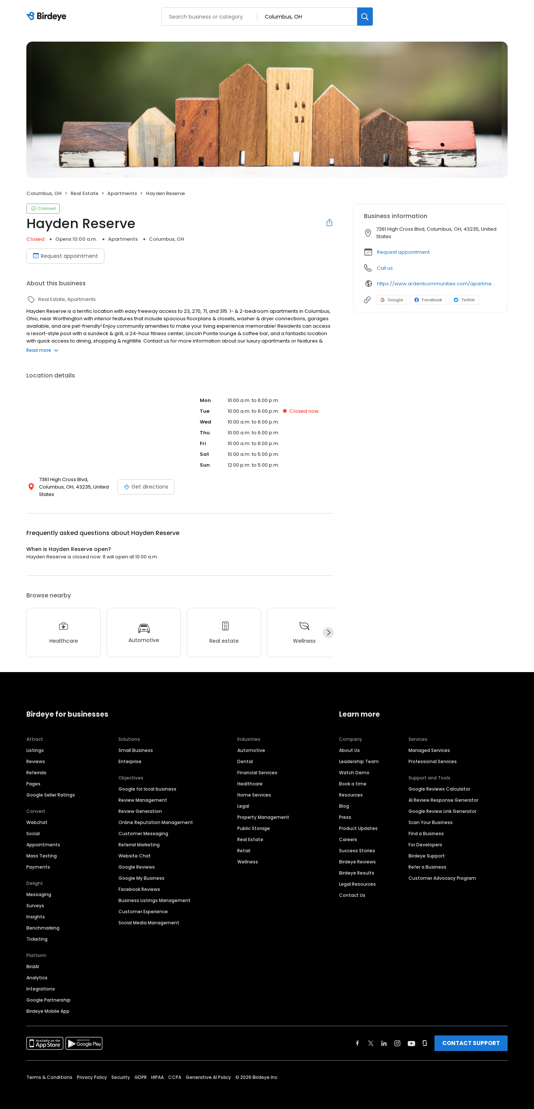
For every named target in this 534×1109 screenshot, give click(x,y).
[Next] (328, 625)
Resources (351, 787)
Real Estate (250, 832)
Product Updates (358, 821)
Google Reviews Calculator (439, 781)
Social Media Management (148, 915)
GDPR (140, 1070)
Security (120, 1070)
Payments (38, 859)
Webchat (37, 815)
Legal (243, 798)
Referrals (36, 765)
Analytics (37, 970)
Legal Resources (357, 876)
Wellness (247, 854)
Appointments (43, 837)
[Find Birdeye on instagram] (397, 1036)
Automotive (251, 743)
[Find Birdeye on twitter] (371, 1036)
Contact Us (352, 888)
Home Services (254, 787)
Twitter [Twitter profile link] (464, 300)
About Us (349, 743)
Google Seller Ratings (50, 787)
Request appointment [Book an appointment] (65, 256)
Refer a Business (427, 859)
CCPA (174, 1070)
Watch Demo (354, 765)
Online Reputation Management (155, 815)
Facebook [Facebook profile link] (428, 300)
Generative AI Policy (208, 1070)
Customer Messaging (143, 826)
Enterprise (129, 754)
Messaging (38, 887)
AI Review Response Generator (443, 792)
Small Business (135, 743)
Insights (35, 909)
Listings (35, 743)
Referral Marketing (139, 837)
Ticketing (37, 931)
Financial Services (257, 765)
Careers (348, 832)
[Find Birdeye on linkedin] (384, 1036)
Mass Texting (41, 848)
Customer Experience (143, 904)
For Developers (425, 837)
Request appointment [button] (403, 252)
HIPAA (157, 1070)
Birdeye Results (356, 865)
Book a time (353, 776)
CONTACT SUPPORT (471, 1036)
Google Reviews (136, 859)
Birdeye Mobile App (47, 1004)
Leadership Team (359, 754)
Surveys (35, 898)
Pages (33, 776)
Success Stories (357, 843)
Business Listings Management (154, 893)
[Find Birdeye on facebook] (358, 1036)
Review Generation (140, 804)
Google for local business (147, 781)
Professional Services (432, 754)
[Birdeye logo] (47, 17)
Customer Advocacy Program (442, 871)
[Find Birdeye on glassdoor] (425, 1036)
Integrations (40, 981)
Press (345, 810)
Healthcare (250, 776)
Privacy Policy (92, 1070)
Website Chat (134, 848)
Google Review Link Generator (442, 804)
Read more (42, 350)
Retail (243, 843)
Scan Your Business (430, 815)
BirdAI (32, 959)
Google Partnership (48, 992)
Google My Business (141, 871)
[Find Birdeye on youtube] (411, 1036)
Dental (245, 754)
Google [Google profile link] (391, 300)
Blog (344, 798)
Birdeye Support (426, 848)
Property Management (263, 810)
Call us (385, 268)
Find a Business (426, 826)
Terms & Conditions (49, 1070)
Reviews (35, 754)
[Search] (365, 16)
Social (33, 826)
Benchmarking (42, 920)
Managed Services (429, 743)
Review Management (142, 792)
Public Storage (253, 821)
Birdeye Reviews (357, 854)
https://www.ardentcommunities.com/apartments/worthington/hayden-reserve (437, 283)
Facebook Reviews (139, 882)
